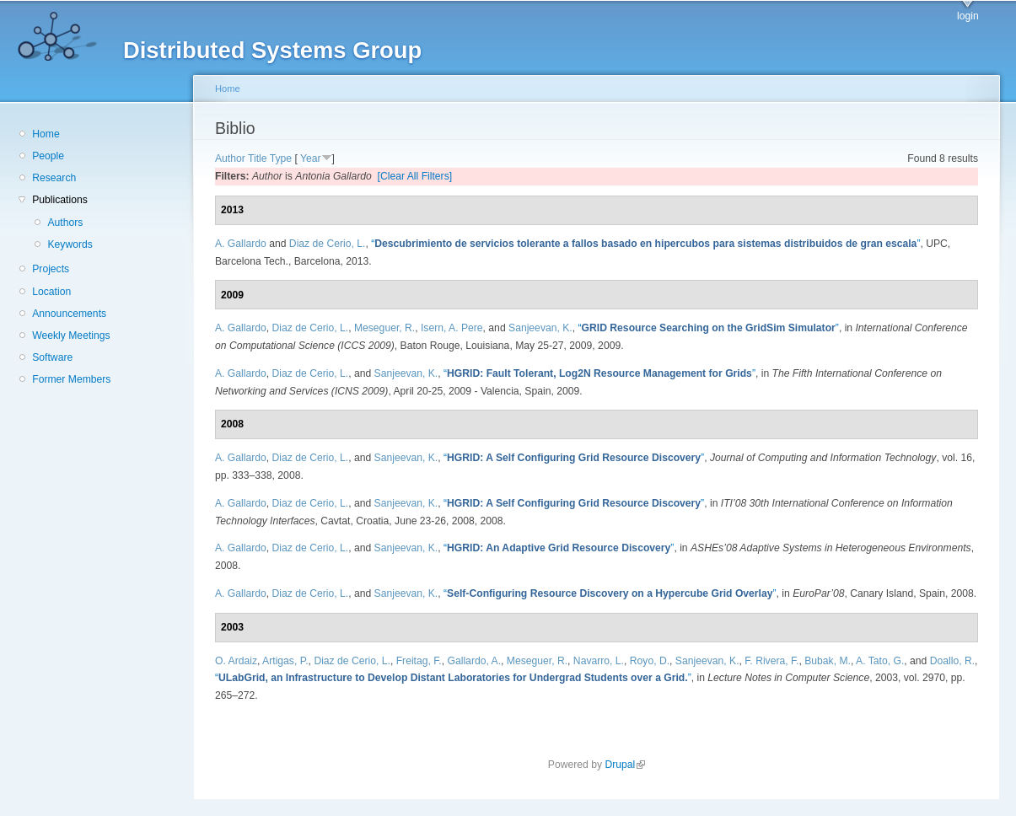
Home (45, 134)
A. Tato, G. (880, 661)
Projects (50, 269)
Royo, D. (649, 661)
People (48, 156)
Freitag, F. (419, 661)
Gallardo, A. (475, 661)
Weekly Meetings (71, 335)
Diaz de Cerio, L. (327, 244)
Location (51, 292)
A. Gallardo (240, 244)
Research (54, 178)
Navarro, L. (598, 661)
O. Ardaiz (236, 661)
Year (310, 158)
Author (230, 158)
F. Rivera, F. (771, 661)
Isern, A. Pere (452, 328)
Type (281, 158)
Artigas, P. (285, 661)
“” (645, 244)
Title (257, 158)
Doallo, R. (952, 661)
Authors (65, 222)
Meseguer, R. (384, 328)
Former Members (71, 379)
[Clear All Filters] (415, 176)
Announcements (69, 313)
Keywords (69, 244)
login (968, 16)
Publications (60, 200)
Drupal (625, 764)
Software (52, 357)
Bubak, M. (827, 661)
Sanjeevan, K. (540, 328)
